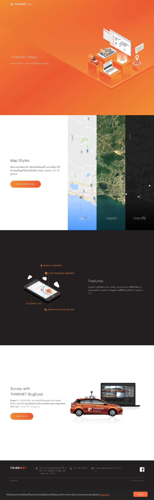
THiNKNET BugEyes (30, 406)
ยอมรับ (140, 494)
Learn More (21, 416)
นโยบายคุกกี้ (13, 481)
